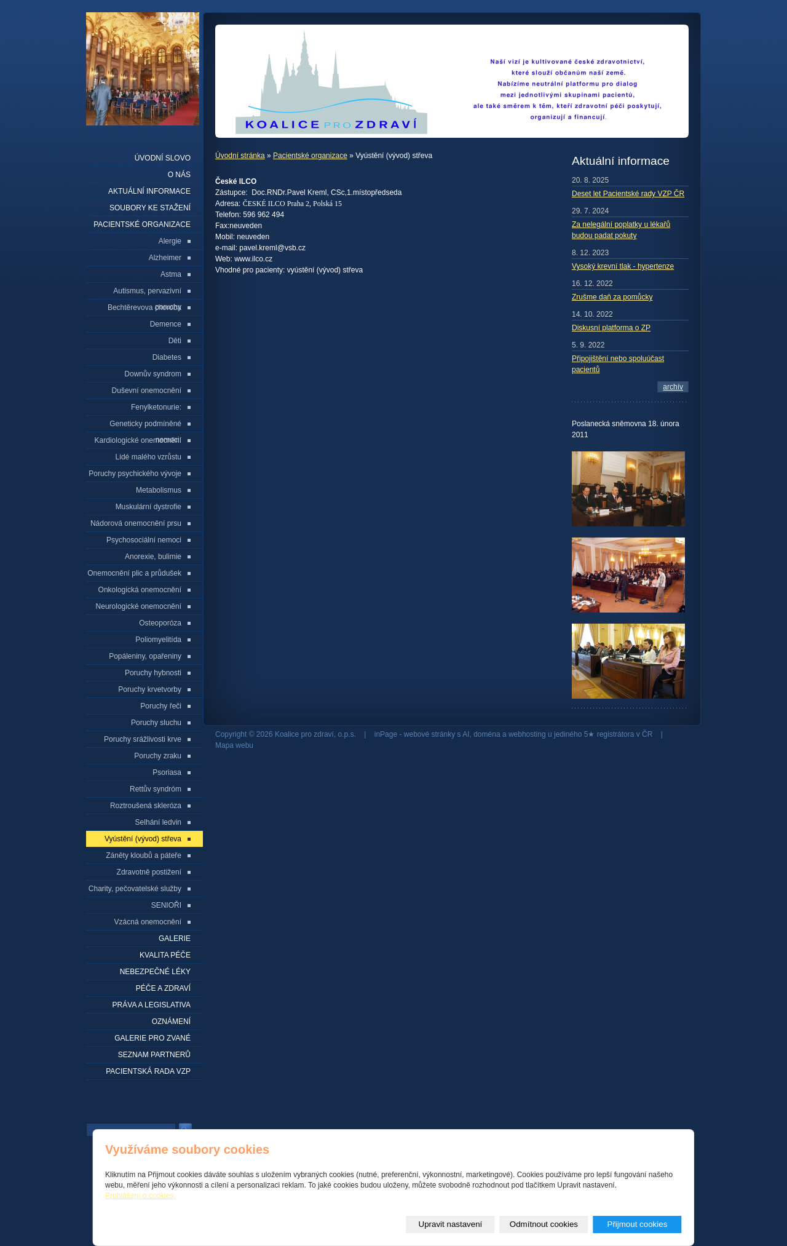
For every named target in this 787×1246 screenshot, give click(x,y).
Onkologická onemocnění (139, 589)
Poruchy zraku (157, 756)
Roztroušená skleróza (145, 805)
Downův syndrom (152, 374)
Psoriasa (166, 772)
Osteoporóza (160, 623)
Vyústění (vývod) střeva (143, 839)
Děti (174, 340)
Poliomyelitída (158, 639)
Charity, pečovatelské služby (135, 888)
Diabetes (166, 357)
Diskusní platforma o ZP (611, 327)
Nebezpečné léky (155, 971)
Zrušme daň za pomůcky (612, 297)
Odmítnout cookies (544, 1224)
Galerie (175, 938)
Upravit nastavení (451, 1224)
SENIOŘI (166, 905)
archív (673, 387)
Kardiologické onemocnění (138, 440)
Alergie (170, 241)
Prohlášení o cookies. (140, 1195)
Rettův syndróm (155, 789)
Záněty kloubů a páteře (143, 855)
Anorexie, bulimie (153, 556)
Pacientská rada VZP (148, 1071)
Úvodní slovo (163, 158)
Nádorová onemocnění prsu (135, 523)
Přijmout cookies (637, 1224)
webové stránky (429, 734)
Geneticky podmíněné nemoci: (145, 425)
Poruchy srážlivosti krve (142, 739)
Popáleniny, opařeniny (145, 656)
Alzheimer (165, 257)
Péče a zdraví (163, 988)
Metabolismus (158, 490)
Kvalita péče (165, 955)
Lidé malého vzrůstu (148, 457)
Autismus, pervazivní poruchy (147, 293)
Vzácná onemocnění (147, 922)
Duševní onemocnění (146, 390)
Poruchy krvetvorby (149, 689)
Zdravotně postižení (149, 872)
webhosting (527, 734)
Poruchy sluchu (156, 722)
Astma (170, 274)
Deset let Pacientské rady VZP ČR (628, 193)
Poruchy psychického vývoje (135, 473)
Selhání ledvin (158, 822)
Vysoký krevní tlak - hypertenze (623, 266)
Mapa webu (234, 745)
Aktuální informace (149, 191)
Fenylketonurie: (156, 407)
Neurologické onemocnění (138, 606)
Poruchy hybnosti (153, 673)
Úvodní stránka (240, 155)
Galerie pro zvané (152, 1038)
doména (486, 734)
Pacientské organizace (310, 155)
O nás (179, 174)
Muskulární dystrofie (148, 506)
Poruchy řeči (160, 706)
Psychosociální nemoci (143, 540)
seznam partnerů (154, 1054)
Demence (165, 324)
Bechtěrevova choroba (144, 307)
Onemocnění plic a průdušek (134, 573)
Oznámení (171, 1021)
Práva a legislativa (152, 1005)
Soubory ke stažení (150, 208)
